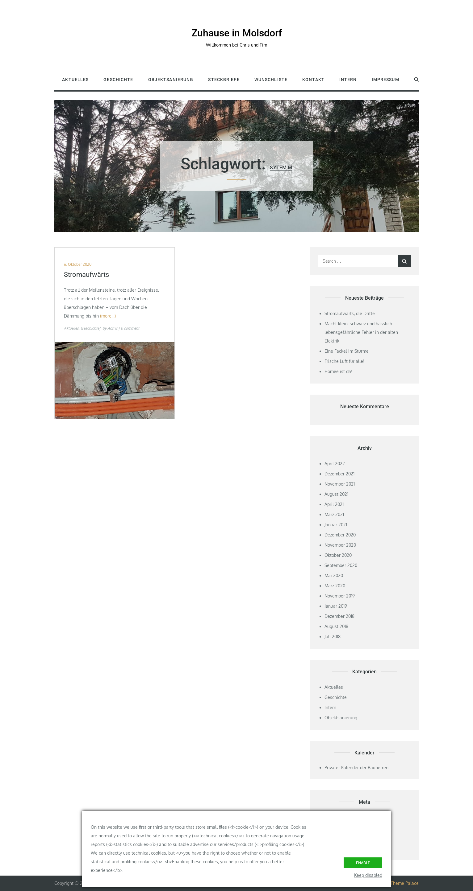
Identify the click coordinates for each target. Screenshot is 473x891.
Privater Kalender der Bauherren (356, 767)
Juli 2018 (332, 636)
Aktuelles (75, 79)
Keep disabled (368, 875)
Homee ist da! (338, 371)
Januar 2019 (335, 606)
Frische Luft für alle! (344, 361)
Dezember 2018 (339, 616)
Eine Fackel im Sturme (346, 351)
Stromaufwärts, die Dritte (349, 313)
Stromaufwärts (86, 274)
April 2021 (334, 504)
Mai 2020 (333, 575)
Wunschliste (270, 79)
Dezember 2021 (339, 473)
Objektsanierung (171, 79)
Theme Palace (405, 883)
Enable (363, 862)
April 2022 (334, 463)
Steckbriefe (223, 79)
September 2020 (340, 565)
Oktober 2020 (338, 555)
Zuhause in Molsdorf (236, 33)
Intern (348, 79)
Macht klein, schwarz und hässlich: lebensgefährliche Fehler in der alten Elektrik (361, 332)
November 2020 (340, 545)
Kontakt (313, 79)
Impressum (385, 79)
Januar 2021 (335, 524)
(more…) (108, 315)
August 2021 (336, 494)
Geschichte (118, 79)
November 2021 (339, 484)
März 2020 (334, 585)
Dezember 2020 (340, 534)
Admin (112, 328)
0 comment (130, 328)
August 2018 (336, 626)
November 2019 (339, 595)
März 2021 (334, 514)
